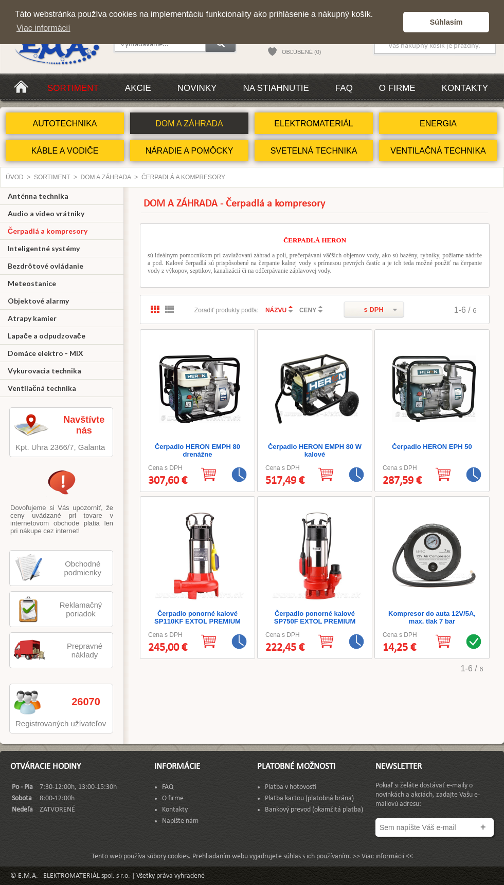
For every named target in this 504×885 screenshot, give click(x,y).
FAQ (344, 88)
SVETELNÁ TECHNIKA (314, 150)
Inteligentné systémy (44, 248)
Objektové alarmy (38, 300)
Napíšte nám (180, 821)
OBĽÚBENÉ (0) (301, 52)
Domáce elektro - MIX (45, 353)
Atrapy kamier (32, 318)
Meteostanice (32, 283)
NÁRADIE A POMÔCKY (189, 150)
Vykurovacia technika (44, 370)
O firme (397, 88)
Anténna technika (38, 196)
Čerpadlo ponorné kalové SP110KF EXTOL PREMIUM (197, 617)
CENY (307, 310)
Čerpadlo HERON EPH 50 (432, 446)
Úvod (15, 177)
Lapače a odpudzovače (46, 335)
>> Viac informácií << (383, 856)
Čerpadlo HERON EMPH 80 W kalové (315, 450)
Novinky (197, 88)
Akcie (138, 88)
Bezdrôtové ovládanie (45, 265)
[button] (393, 22)
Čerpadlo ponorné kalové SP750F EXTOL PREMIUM (314, 617)
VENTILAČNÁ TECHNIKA (438, 150)
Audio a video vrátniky (46, 213)
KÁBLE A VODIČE (65, 150)
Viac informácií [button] (43, 28)
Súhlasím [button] (446, 22)
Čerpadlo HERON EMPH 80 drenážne (197, 450)
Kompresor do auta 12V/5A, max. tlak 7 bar (432, 617)
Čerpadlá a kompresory (183, 177)
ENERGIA (438, 123)
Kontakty (465, 88)
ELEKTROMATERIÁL (313, 123)
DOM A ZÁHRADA (189, 123)
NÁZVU (275, 310)
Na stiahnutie (276, 88)
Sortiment (73, 88)
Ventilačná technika (42, 388)
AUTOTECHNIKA (64, 123)
